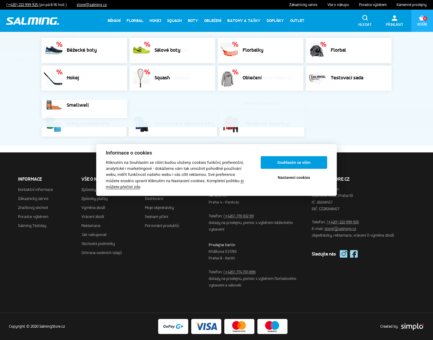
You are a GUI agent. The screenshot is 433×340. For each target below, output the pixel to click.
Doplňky (275, 20)
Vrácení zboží (92, 216)
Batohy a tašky (243, 20)
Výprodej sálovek (274, 41)
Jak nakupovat (94, 234)
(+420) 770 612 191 (238, 216)
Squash (174, 20)
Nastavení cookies (294, 177)
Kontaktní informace (35, 189)
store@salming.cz (92, 4)
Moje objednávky (159, 207)
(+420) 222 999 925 (22, 4)
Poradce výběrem (373, 4)
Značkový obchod (33, 207)
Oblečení (212, 20)
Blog (56, 60)
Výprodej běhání (360, 41)
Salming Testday (32, 225)
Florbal (135, 20)
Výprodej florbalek (318, 41)
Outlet (297, 20)
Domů (23, 60)
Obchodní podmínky (98, 243)
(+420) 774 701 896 (239, 271)
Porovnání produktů (162, 225)
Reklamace (90, 225)
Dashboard (154, 198)
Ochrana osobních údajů (101, 252)
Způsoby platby (94, 198)
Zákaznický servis (303, 4)
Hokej (155, 20)
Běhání (114, 20)
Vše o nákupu (338, 4)
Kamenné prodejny (412, 4)
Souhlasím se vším (294, 162)
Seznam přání (156, 216)
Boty (193, 20)
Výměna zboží (93, 207)
